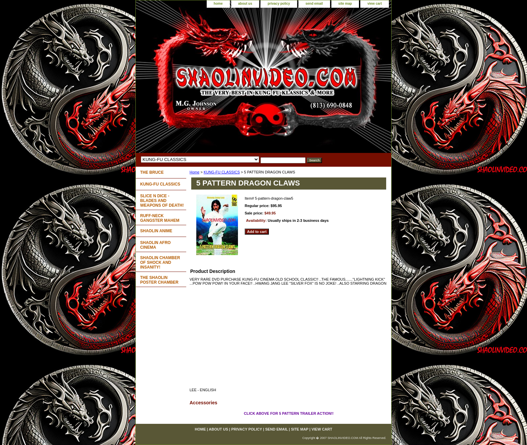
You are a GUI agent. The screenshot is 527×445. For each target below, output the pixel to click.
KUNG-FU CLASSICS (222, 172)
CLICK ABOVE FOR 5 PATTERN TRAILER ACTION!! (288, 413)
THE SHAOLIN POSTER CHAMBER (159, 280)
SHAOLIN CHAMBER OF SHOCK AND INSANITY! (160, 262)
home (218, 3)
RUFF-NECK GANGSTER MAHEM (159, 218)
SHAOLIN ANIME (156, 231)
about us (245, 3)
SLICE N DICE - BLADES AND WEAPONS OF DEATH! (162, 201)
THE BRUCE (152, 172)
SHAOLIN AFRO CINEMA (155, 245)
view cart (374, 3)
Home (194, 172)
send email (314, 3)
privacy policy (279, 3)
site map (345, 3)
